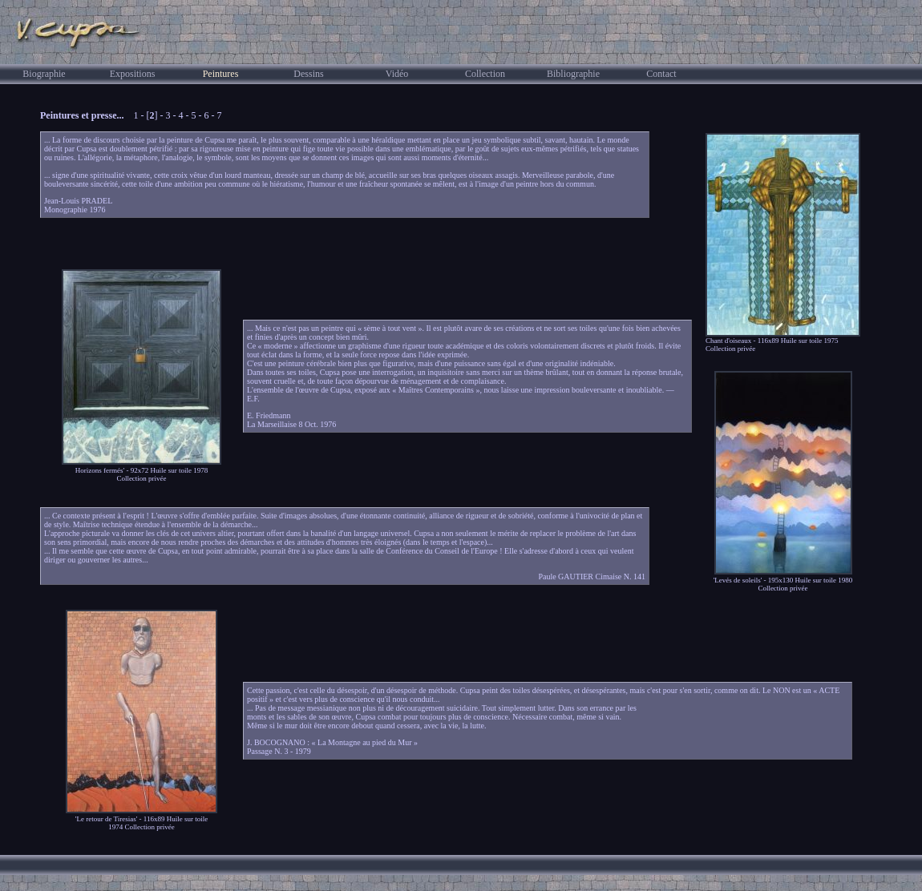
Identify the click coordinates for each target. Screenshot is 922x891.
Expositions (133, 73)
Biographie (43, 73)
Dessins (308, 73)
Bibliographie (573, 73)
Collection (485, 73)
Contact (661, 73)
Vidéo (397, 73)
